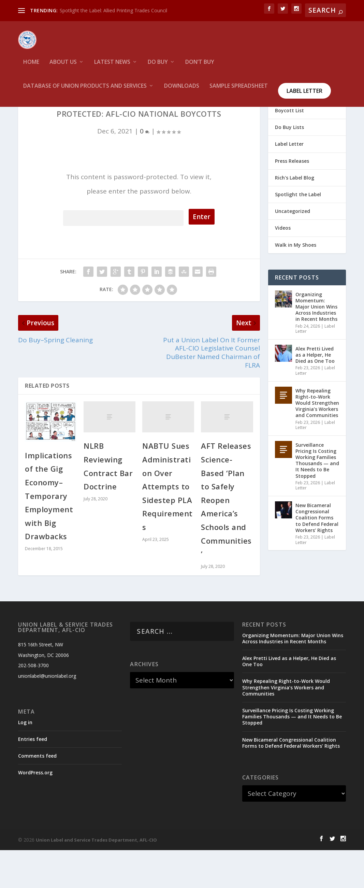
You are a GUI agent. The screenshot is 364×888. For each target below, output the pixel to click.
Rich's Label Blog (294, 216)
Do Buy (158, 66)
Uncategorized (292, 249)
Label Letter (304, 95)
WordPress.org (35, 810)
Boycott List (289, 148)
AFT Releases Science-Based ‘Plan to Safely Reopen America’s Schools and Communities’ (226, 538)
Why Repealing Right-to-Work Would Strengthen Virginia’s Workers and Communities (317, 441)
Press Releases (292, 199)
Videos (283, 266)
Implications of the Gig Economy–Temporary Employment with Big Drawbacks (49, 534)
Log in (25, 760)
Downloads (181, 90)
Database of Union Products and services (85, 90)
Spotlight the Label (298, 232)
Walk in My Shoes (295, 283)
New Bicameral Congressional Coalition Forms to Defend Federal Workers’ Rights (316, 556)
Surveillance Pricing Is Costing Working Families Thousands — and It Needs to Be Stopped (317, 498)
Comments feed (37, 794)
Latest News (112, 66)
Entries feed (32, 777)
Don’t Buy (199, 66)
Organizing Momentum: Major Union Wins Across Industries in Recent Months (316, 344)
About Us (63, 66)
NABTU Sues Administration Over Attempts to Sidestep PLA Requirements (167, 524)
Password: (123, 255)
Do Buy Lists (289, 165)
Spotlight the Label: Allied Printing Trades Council (113, 10)
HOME (31, 66)
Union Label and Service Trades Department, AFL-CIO (96, 878)
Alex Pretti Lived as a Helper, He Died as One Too (315, 393)
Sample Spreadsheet (238, 90)
